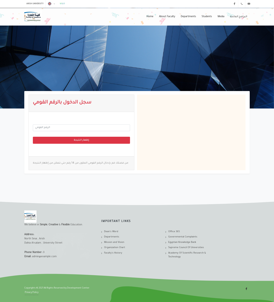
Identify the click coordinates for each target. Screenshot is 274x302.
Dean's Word (111, 231)
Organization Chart (114, 247)
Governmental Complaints (182, 237)
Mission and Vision (114, 242)
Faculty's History (113, 253)
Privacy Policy (31, 292)
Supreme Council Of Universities (186, 247)
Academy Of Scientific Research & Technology (187, 255)
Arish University (35, 4)
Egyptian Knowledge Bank (182, 242)
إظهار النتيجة (81, 140)
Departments (111, 237)
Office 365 (174, 231)
